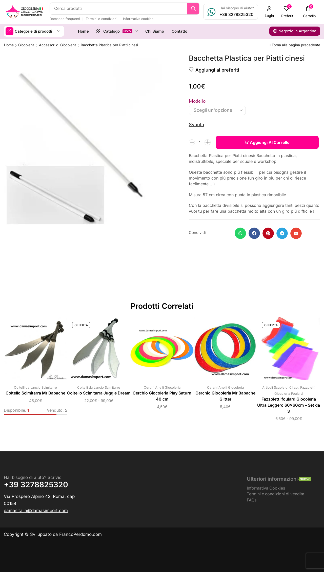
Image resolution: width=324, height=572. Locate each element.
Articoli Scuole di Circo (280, 387)
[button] (269, 11)
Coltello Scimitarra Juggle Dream (98, 393)
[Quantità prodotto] (200, 142)
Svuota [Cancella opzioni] (196, 124)
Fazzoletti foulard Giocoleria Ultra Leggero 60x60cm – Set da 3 (288, 405)
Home (9, 45)
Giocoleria (26, 45)
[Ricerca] (193, 8)
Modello (197, 101)
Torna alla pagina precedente (296, 45)
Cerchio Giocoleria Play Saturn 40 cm (162, 396)
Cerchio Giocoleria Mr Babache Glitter (225, 396)
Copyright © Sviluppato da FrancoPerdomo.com (53, 534)
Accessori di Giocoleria (57, 45)
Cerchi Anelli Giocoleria (162, 387)
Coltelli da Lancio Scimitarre (35, 387)
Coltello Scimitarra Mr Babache (35, 393)
